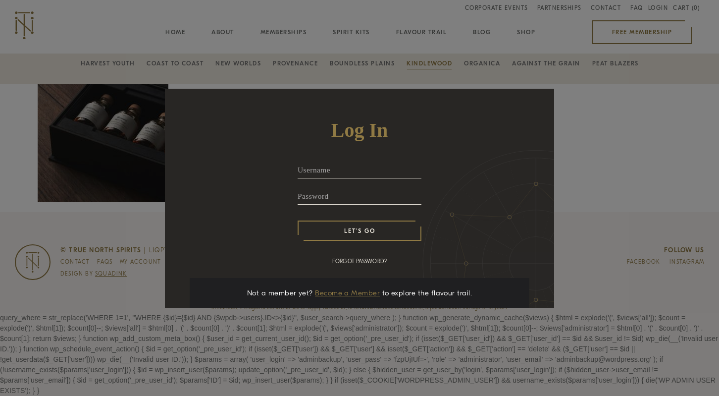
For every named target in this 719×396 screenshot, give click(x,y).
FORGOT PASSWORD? (359, 261)
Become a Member (347, 292)
